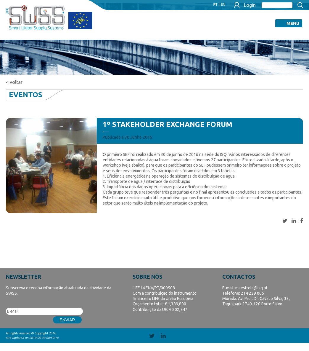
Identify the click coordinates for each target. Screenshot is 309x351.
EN (223, 4)
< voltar (14, 82)
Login (250, 5)
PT (215, 4)
